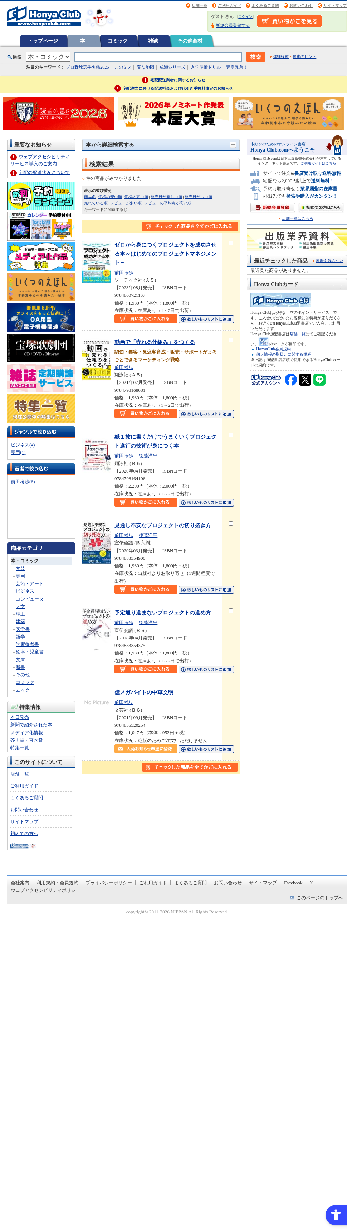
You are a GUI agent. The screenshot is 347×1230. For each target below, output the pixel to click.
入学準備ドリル (206, 67)
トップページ (43, 41)
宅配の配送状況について (44, 172)
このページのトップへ (320, 897)
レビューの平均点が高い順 (167, 203)
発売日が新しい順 (166, 196)
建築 (20, 621)
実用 (20, 576)
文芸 (20, 568)
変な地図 (145, 67)
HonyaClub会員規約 (273, 349)
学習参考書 (27, 644)
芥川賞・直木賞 (26, 740)
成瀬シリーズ (172, 67)
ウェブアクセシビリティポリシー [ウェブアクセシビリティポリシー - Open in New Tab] (45, 890)
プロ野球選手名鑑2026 (87, 67)
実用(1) (18, 452)
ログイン (245, 17)
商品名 (90, 196)
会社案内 (20, 882)
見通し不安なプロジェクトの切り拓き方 (162, 525)
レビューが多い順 (126, 203)
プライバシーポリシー (108, 882)
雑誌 (153, 41)
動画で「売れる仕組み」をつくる (154, 342)
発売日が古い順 (198, 196)
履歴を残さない (329, 260)
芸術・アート (30, 583)
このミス (123, 67)
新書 (20, 667)
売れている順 (96, 203)
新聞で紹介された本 (31, 724)
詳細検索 (281, 56)
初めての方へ (24, 833)
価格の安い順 (110, 196)
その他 (23, 674)
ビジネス (25, 591)
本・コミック (25, 560)
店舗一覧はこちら (297, 219)
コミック (118, 41)
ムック (23, 690)
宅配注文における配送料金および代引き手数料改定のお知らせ (178, 88)
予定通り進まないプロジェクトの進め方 (162, 612)
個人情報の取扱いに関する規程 (283, 354)
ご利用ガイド (229, 5)
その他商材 (189, 41)
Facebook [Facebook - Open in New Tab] (293, 882)
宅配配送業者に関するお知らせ (177, 80)
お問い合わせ (301, 5)
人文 (20, 606)
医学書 (23, 629)
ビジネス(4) (23, 445)
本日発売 (19, 717)
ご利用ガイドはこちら (318, 163)
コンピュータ (30, 599)
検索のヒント (304, 56)
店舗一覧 (199, 5)
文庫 (20, 659)
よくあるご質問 (265, 5)
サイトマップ (335, 5)
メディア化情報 (26, 732)
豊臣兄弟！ (237, 67)
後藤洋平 (148, 455)
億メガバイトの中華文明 (144, 692)
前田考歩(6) (23, 481)
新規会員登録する (233, 25)
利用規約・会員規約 (57, 882)
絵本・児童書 (30, 651)
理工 (20, 614)
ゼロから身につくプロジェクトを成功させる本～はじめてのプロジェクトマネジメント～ (165, 253)
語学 (20, 636)
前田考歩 (123, 272)
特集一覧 (19, 747)
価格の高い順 (136, 196)
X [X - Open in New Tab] (311, 882)
